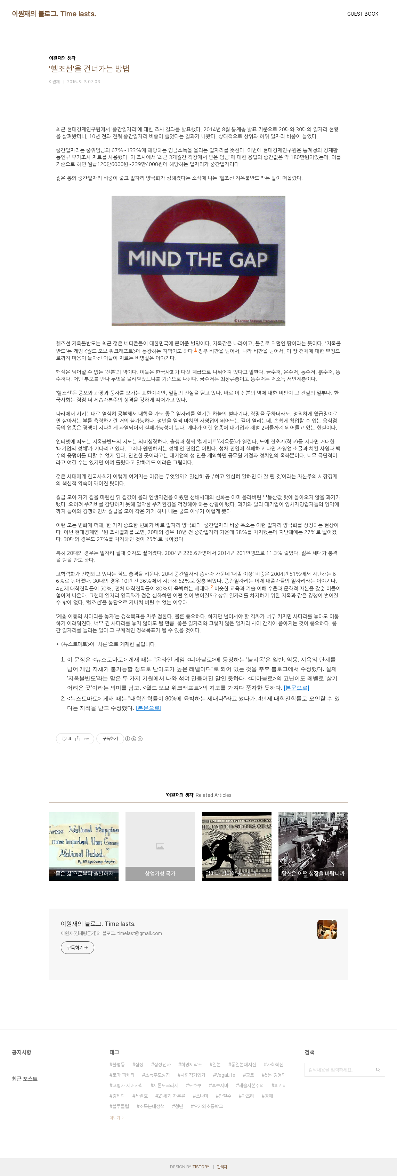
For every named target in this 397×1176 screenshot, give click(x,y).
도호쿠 (195, 1085)
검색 (378, 1069)
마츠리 (248, 1096)
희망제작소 (191, 1064)
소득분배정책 (151, 1106)
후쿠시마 (220, 1085)
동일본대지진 (243, 1064)
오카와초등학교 (208, 1106)
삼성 (139, 1064)
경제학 (118, 1096)
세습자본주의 (251, 1085)
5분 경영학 (275, 1075)
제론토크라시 (165, 1085)
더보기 (115, 1117)
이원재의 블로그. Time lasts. (54, 14)
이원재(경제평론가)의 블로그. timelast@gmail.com (111, 933)
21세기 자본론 (171, 1096)
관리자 (222, 1167)
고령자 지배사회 (127, 1085)
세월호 (141, 1096)
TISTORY (200, 1167)
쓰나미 (202, 1096)
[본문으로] (296, 688)
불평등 (118, 1064)
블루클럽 (120, 1106)
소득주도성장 (157, 1075)
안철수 (225, 1096)
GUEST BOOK (362, 14)
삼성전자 (162, 1064)
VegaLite (225, 1075)
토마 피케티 (123, 1075)
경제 (269, 1096)
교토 (250, 1075)
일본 (216, 1064)
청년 (179, 1106)
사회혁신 (275, 1064)
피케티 (280, 1085)
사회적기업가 (192, 1075)
